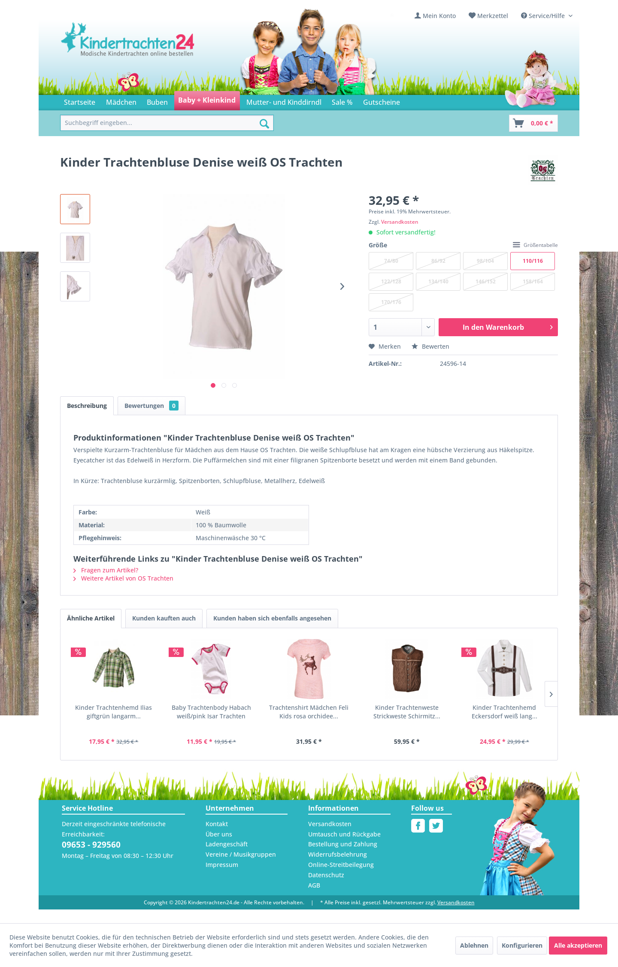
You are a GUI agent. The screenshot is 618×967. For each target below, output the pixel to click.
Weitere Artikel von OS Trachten (123, 578)
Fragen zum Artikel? (105, 570)
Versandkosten (399, 221)
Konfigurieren (522, 945)
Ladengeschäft (227, 844)
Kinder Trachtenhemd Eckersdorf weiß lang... (504, 711)
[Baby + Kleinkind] (206, 100)
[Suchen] (264, 123)
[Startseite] (79, 100)
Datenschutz (326, 875)
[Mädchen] (121, 100)
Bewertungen (151, 406)
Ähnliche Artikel (91, 618)
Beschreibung (87, 405)
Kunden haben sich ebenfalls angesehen (272, 618)
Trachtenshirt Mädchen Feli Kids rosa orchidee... (308, 711)
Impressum (222, 865)
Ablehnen (474, 945)
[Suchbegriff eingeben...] (167, 123)
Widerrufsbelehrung (337, 854)
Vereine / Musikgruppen (241, 854)
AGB (314, 885)
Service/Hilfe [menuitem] (543, 16)
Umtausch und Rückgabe (344, 834)
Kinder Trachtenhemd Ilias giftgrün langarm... (113, 711)
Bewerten (430, 346)
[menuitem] (435, 15)
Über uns (219, 834)
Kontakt (217, 824)
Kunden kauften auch (164, 618)
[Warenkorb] (533, 123)
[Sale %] (342, 100)
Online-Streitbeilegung (341, 865)
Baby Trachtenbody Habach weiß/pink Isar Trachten (211, 711)
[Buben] (157, 100)
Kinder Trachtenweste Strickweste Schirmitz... (406, 711)
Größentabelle (535, 245)
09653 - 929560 (91, 844)
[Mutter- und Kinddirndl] (283, 100)
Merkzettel (492, 16)
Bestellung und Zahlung (342, 844)
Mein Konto (439, 16)
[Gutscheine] (381, 100)
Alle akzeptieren (578, 945)
